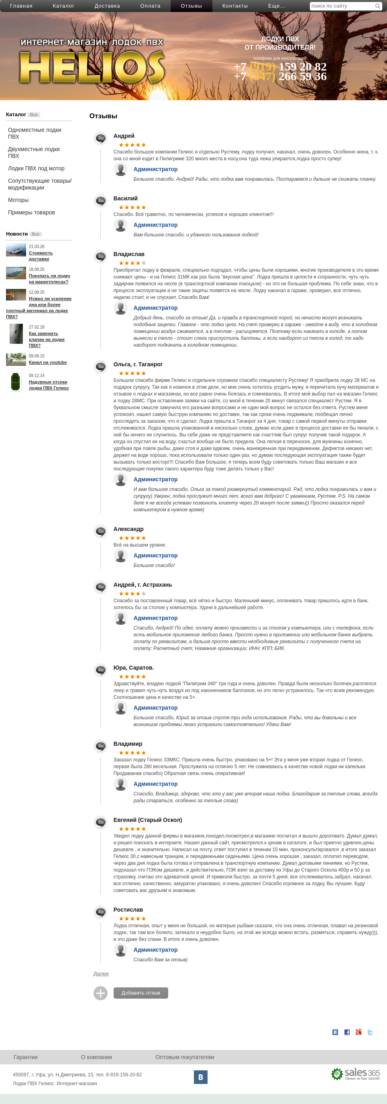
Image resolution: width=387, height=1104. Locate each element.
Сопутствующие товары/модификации (40, 184)
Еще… (276, 6)
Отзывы (191, 6)
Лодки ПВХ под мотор (36, 168)
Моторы (18, 200)
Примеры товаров (31, 212)
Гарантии (26, 1057)
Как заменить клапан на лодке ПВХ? (47, 339)
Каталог (63, 6)
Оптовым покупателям (184, 1057)
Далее (101, 974)
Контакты (235, 6)
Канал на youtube (48, 362)
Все (34, 114)
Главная (21, 6)
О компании (96, 1057)
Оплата (151, 6)
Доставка (107, 6)
